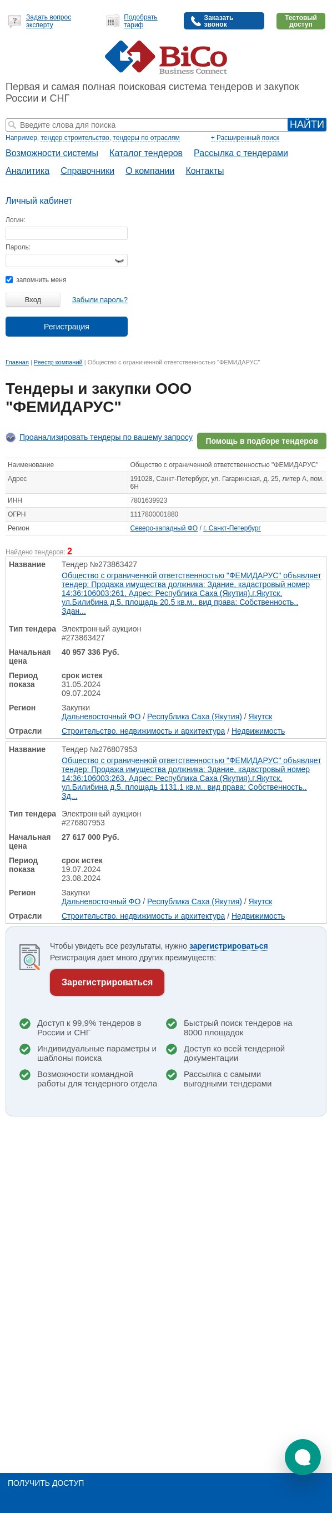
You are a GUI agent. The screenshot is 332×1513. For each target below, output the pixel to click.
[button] (303, 1457)
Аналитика (27, 171)
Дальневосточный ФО (101, 716)
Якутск (261, 716)
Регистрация (66, 326)
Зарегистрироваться (107, 982)
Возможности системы (52, 153)
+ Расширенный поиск (245, 138)
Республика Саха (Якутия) (194, 716)
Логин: (16, 220)
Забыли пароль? (100, 299)
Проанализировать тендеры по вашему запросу (106, 437)
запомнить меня (36, 280)
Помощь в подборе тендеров (261, 441)
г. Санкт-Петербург (232, 528)
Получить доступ (46, 1483)
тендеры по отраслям (146, 138)
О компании (149, 171)
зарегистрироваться (228, 945)
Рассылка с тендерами (241, 153)
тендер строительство (75, 138)
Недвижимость (258, 731)
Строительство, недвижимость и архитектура (143, 731)
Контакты (204, 171)
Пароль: (18, 247)
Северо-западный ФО (164, 528)
